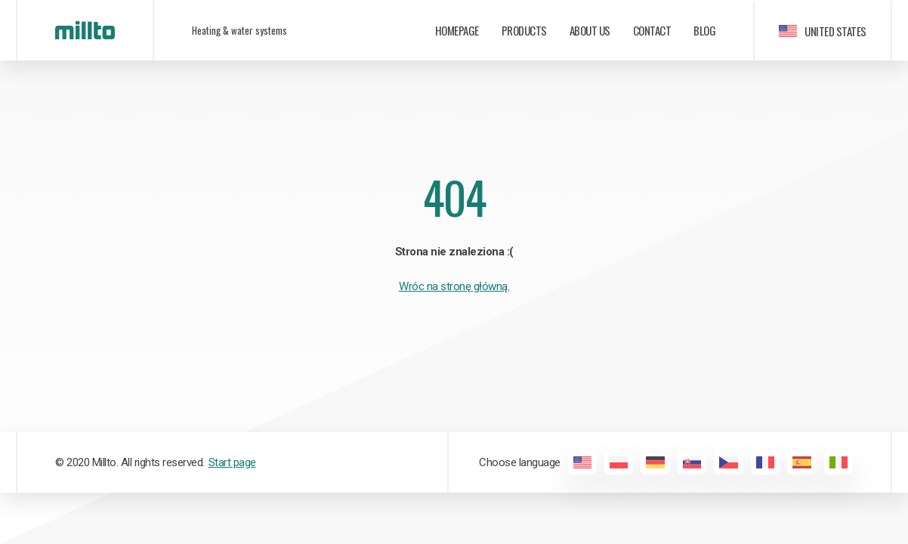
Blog (704, 30)
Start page (232, 462)
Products (524, 30)
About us (590, 30)
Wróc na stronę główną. (454, 286)
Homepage (457, 30)
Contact (652, 30)
